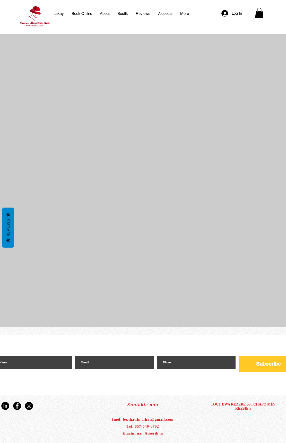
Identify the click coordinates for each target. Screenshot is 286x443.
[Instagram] (29, 406)
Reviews (8, 227)
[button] (259, 13)
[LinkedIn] (5, 406)
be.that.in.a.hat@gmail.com (148, 419)
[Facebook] (17, 406)
